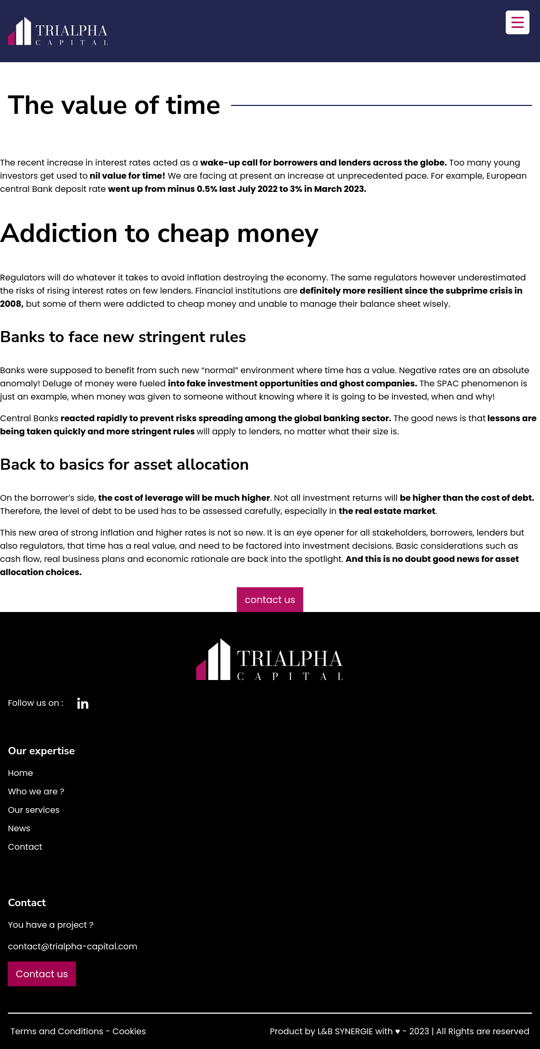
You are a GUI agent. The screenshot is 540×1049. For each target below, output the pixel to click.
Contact (25, 847)
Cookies (129, 1031)
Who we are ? (36, 791)
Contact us (42, 973)
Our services (34, 810)
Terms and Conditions (57, 1031)
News (19, 828)
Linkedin (83, 703)
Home (20, 773)
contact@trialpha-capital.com (72, 946)
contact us (270, 599)
